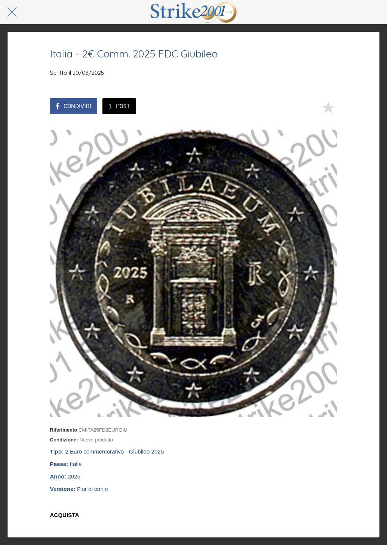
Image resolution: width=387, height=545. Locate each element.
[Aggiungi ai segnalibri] (328, 107)
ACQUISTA (64, 515)
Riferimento (63, 430)
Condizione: (64, 440)
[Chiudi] (12, 12)
